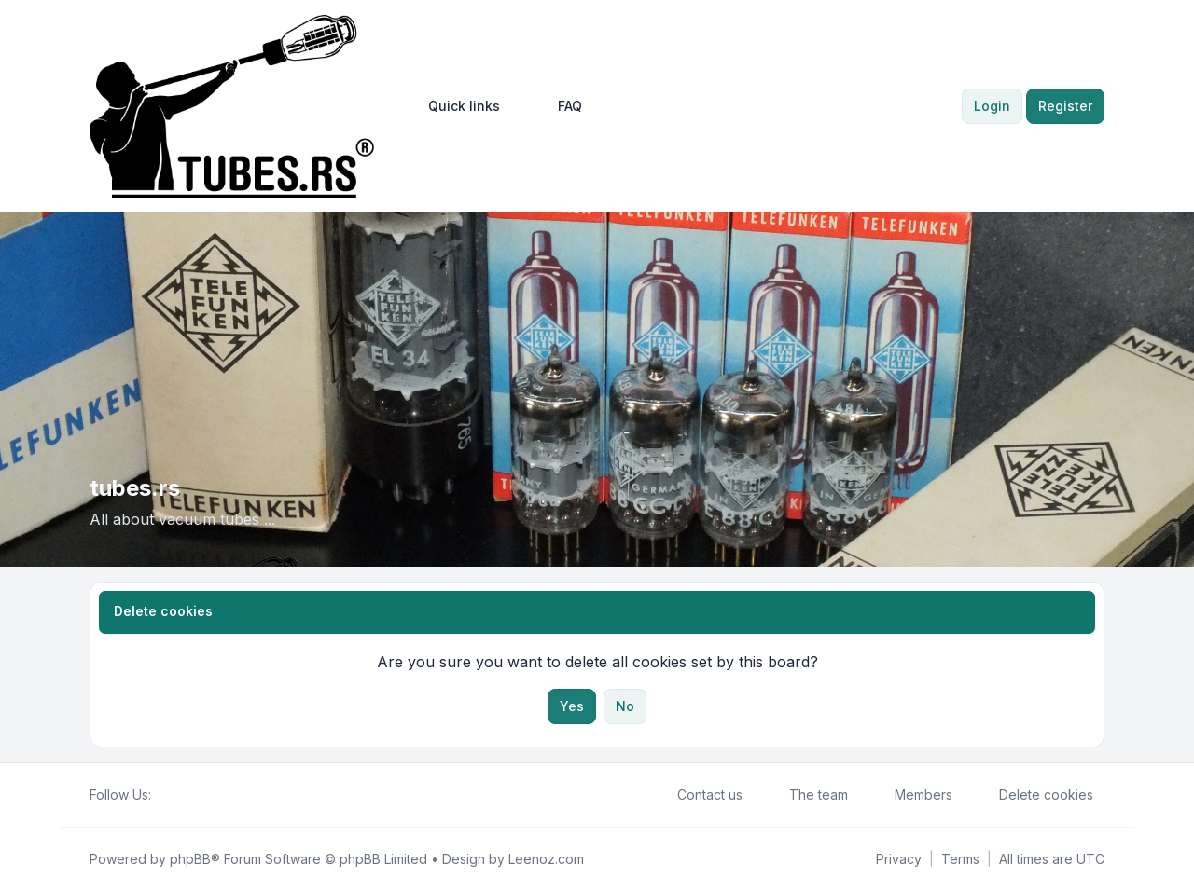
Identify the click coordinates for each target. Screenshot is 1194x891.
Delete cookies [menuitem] (1034, 795)
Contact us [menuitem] (698, 795)
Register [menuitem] (1065, 106)
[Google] (207, 795)
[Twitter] (177, 795)
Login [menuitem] (992, 106)
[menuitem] (456, 106)
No (625, 706)
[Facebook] (162, 795)
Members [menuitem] (911, 795)
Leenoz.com (546, 859)
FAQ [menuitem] (558, 106)
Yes (572, 706)
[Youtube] (192, 795)
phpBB (190, 859)
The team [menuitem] (806, 795)
